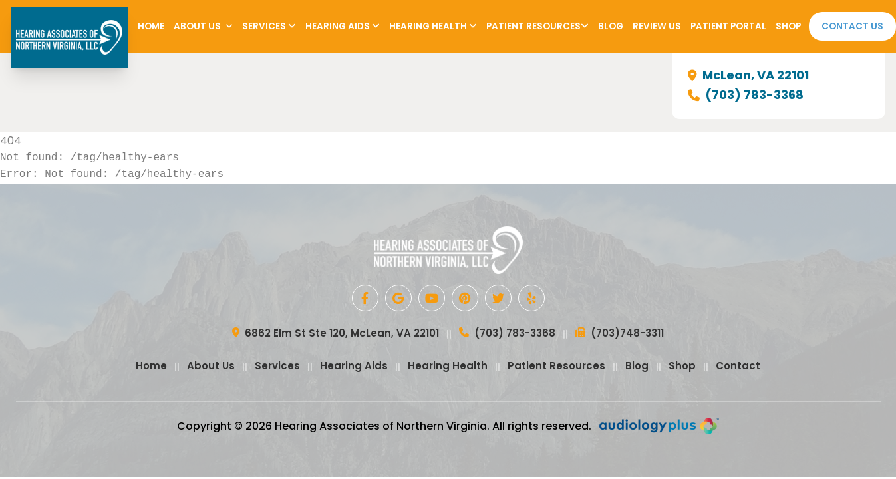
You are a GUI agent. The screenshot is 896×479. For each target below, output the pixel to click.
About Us (203, 26)
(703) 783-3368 (746, 95)
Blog (610, 26)
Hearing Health (433, 26)
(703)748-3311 (619, 334)
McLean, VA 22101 (748, 75)
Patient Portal (728, 26)
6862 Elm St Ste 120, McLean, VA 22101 (335, 334)
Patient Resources (537, 26)
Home (151, 26)
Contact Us (852, 26)
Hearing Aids (342, 26)
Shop (788, 26)
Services (269, 26)
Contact (738, 366)
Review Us (657, 26)
